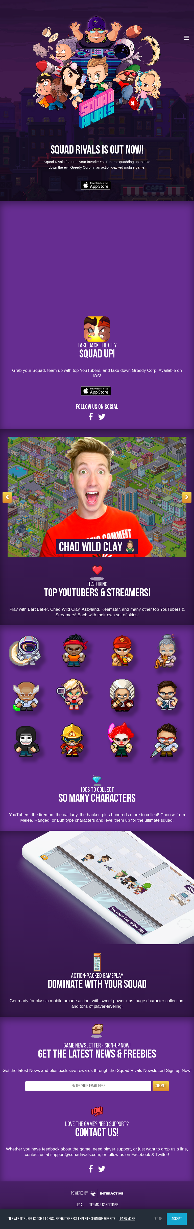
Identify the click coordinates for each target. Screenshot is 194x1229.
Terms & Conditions (103, 1205)
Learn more (127, 1219)
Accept (177, 1219)
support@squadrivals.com (75, 1154)
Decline (158, 1219)
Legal (80, 1205)
